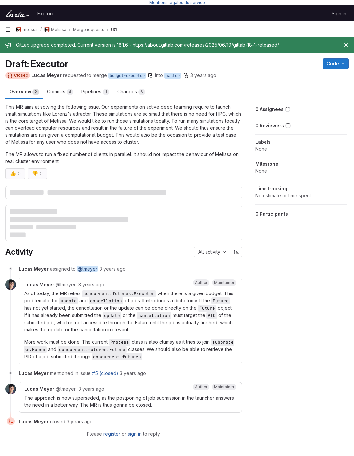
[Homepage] (18, 13)
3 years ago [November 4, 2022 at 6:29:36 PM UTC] (91, 284)
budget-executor (127, 75)
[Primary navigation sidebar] (8, 29)
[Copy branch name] (150, 75)
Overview (24, 92)
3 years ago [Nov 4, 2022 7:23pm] (203, 75)
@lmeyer (87, 269)
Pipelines (95, 92)
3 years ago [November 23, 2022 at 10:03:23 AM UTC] (91, 389)
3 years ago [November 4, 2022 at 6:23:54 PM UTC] (112, 269)
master (173, 75)
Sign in (339, 13)
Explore (46, 13)
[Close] (346, 45)
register (111, 434)
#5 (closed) (105, 373)
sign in (135, 434)
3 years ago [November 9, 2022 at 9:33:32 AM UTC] (133, 373)
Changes (131, 92)
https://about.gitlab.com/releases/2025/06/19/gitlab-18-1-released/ (206, 45)
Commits (60, 92)
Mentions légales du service (177, 2)
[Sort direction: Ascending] (236, 252)
